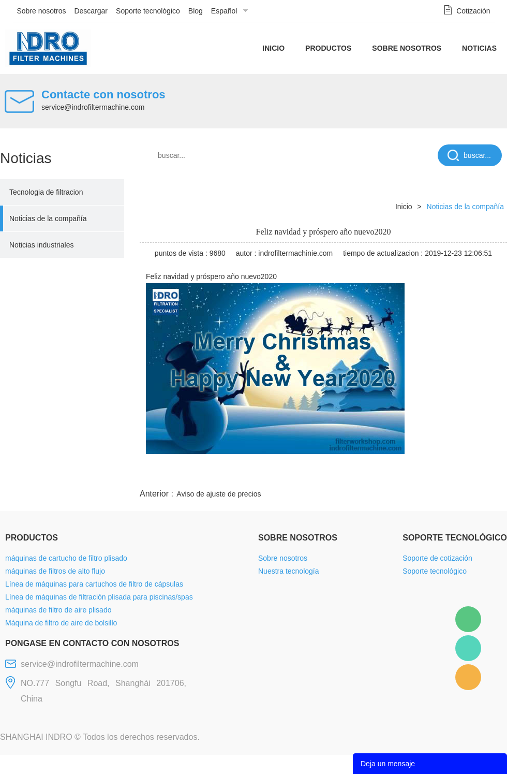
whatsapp (405, 474)
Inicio (273, 48)
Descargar (91, 11)
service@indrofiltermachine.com (92, 107)
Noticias (479, 48)
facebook (322, 474)
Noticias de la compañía (47, 218)
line (349, 474)
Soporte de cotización (437, 558)
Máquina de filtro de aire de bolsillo (61, 623)
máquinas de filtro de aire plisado (58, 610)
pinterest (433, 474)
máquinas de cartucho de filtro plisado (66, 558)
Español (224, 11)
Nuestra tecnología (288, 571)
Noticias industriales (41, 245)
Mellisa (468, 648)
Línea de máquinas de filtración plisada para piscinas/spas (99, 597)
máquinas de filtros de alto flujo (55, 571)
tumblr (461, 474)
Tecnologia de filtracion (46, 192)
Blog (195, 11)
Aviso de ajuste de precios (218, 494)
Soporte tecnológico (148, 11)
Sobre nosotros (41, 11)
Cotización (473, 11)
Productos (328, 48)
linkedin (489, 474)
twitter (377, 474)
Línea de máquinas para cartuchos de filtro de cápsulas (94, 584)
